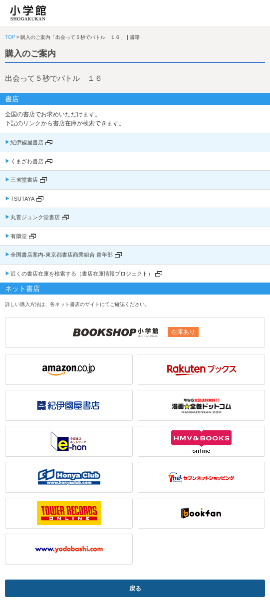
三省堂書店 (24, 180)
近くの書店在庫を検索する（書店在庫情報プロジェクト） (81, 274)
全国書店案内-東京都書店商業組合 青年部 (61, 255)
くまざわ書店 (26, 161)
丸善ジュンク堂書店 (35, 217)
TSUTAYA (22, 199)
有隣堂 (18, 236)
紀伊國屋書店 (26, 142)
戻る (135, 588)
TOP (10, 37)
